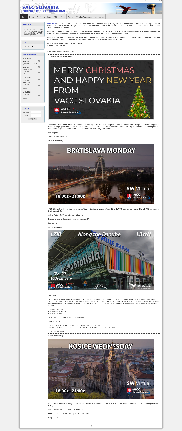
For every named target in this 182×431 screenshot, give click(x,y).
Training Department (84, 17)
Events (70, 17)
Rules (31, 17)
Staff (38, 17)
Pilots (63, 17)
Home (23, 17)
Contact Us (99, 17)
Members (47, 17)
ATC (55, 17)
